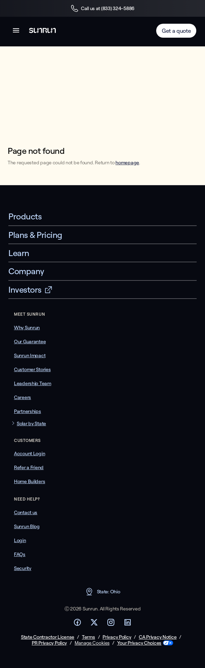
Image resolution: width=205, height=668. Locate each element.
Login (20, 540)
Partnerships (27, 411)
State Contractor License (47, 637)
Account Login (29, 453)
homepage (127, 162)
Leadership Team (32, 383)
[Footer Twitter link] (94, 624)
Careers (22, 397)
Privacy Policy (116, 637)
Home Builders (29, 481)
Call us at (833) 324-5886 (102, 8)
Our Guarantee (30, 341)
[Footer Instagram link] (111, 624)
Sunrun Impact (29, 355)
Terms (88, 637)
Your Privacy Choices (139, 643)
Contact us (25, 512)
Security (22, 568)
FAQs (19, 554)
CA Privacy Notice (157, 637)
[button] (16, 31)
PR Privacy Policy (49, 643)
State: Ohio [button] (102, 591)
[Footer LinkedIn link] (127, 624)
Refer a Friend (29, 467)
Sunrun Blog (27, 526)
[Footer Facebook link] (77, 624)
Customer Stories (32, 369)
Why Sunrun (27, 327)
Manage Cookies (92, 643)
